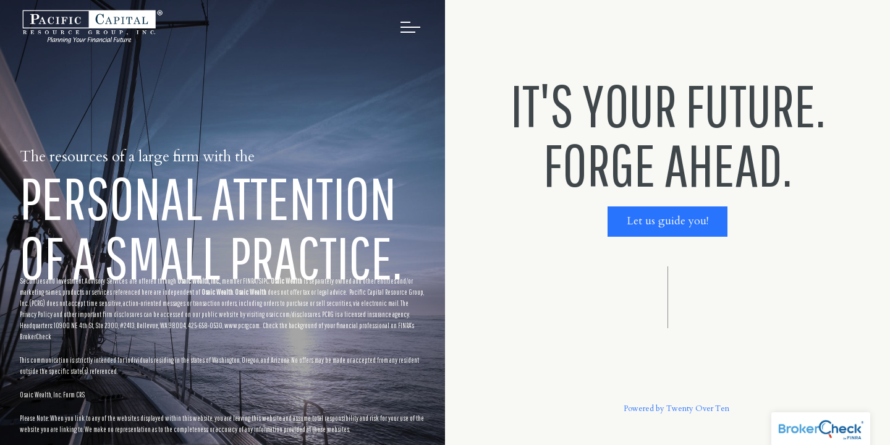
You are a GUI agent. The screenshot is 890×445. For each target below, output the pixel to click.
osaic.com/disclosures (293, 314)
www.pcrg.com (242, 325)
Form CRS (74, 395)
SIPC (263, 281)
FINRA (249, 281)
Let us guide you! (667, 221)
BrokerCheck (35, 337)
